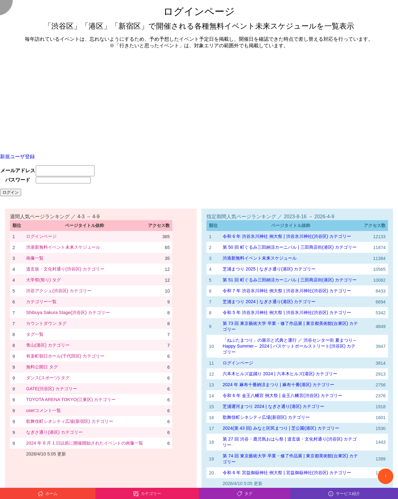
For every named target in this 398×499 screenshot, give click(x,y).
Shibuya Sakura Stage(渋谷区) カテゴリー (68, 312)
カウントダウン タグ (46, 323)
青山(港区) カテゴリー (48, 345)
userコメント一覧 (43, 410)
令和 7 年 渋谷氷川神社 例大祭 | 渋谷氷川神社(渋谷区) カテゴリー (287, 290)
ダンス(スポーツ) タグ (48, 377)
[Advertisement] (199, 97)
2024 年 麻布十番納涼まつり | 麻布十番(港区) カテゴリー (278, 384)
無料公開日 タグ (42, 366)
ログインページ (41, 236)
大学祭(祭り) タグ (43, 279)
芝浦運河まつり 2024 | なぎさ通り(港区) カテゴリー (273, 406)
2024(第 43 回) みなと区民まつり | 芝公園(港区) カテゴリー (281, 428)
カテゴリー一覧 (41, 301)
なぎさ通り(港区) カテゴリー (54, 432)
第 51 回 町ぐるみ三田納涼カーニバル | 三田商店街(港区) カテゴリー (290, 279)
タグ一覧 (35, 334)
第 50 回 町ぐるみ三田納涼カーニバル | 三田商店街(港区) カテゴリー (290, 247)
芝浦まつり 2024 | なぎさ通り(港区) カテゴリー (269, 301)
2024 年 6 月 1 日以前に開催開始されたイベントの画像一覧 (84, 443)
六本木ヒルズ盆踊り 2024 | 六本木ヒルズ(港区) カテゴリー (280, 373)
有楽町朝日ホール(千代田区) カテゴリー (65, 355)
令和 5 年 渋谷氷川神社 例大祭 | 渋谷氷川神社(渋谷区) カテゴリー (287, 312)
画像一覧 (35, 258)
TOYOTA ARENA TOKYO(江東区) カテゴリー (71, 399)
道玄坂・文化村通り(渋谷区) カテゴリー (65, 268)
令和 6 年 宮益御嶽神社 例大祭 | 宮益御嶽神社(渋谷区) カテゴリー (287, 472)
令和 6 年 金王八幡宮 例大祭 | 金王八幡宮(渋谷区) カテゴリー (282, 395)
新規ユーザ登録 (17, 156)
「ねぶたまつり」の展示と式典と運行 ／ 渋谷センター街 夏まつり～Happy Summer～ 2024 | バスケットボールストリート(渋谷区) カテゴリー (290, 346)
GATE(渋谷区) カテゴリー (51, 388)
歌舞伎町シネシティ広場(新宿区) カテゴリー (69, 421)
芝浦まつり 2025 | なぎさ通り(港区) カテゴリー (269, 268)
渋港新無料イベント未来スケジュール (63, 247)
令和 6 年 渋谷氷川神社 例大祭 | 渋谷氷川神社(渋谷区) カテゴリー (287, 236)
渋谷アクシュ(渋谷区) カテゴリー (58, 290)
